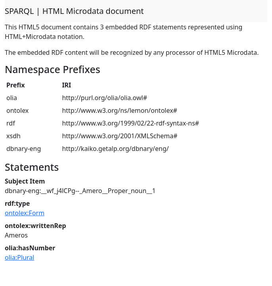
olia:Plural (19, 257)
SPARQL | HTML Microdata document (74, 11)
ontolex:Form (24, 213)
